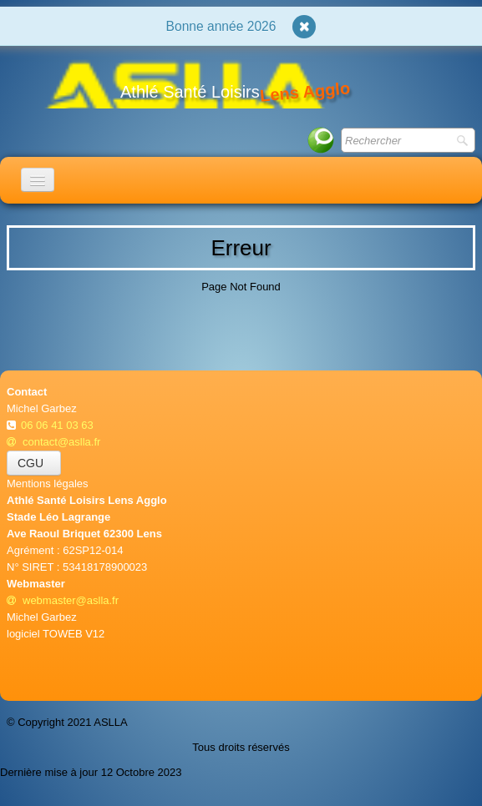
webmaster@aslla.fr (63, 600)
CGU (34, 463)
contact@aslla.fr (53, 442)
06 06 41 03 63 (58, 425)
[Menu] (37, 180)
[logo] (185, 83)
